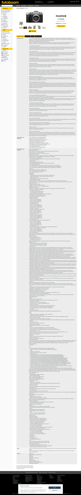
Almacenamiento (6, 11)
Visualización (5, 40)
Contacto (37, 5)
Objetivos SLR (39, 477)
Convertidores (39, 483)
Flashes (4, 14)
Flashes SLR (51, 476)
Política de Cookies (51, 472)
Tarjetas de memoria (29, 477)
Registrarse (72, 1)
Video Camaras (6, 31)
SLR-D (14, 477)
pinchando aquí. (66, 493)
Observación (5, 26)
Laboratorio (5, 21)
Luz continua (5, 52)
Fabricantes (30, 5)
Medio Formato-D (16, 476)
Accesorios (27, 36)
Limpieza (5, 27)
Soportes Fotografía (5, 16)
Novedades (23, 5)
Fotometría (5, 53)
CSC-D (26, 8)
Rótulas (58, 477)
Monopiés (59, 476)
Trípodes (59, 479)
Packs (32, 36)
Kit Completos (60, 480)
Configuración (54, 490)
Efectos (4, 60)
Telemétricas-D (16, 480)
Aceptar (54, 487)
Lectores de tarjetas (29, 480)
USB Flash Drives (28, 479)
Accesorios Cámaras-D (17, 483)
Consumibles (5, 59)
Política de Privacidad (43, 472)
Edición (4, 37)
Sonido (4, 42)
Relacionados (38, 36)
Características (20, 36)
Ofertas (18, 5)
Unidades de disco (28, 476)
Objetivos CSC (39, 479)
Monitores (5, 39)
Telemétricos (39, 480)
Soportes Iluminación (5, 57)
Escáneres (5, 23)
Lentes (4, 34)
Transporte (5, 18)
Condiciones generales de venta (32, 472)
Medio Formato (39, 476)
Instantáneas (15, 482)
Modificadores (6, 55)
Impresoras (5, 24)
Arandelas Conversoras (41, 482)
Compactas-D (15, 481)
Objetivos (5, 13)
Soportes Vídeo (6, 43)
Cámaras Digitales (7, 10)
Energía (4, 20)
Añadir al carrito (61, 26)
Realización (5, 36)
